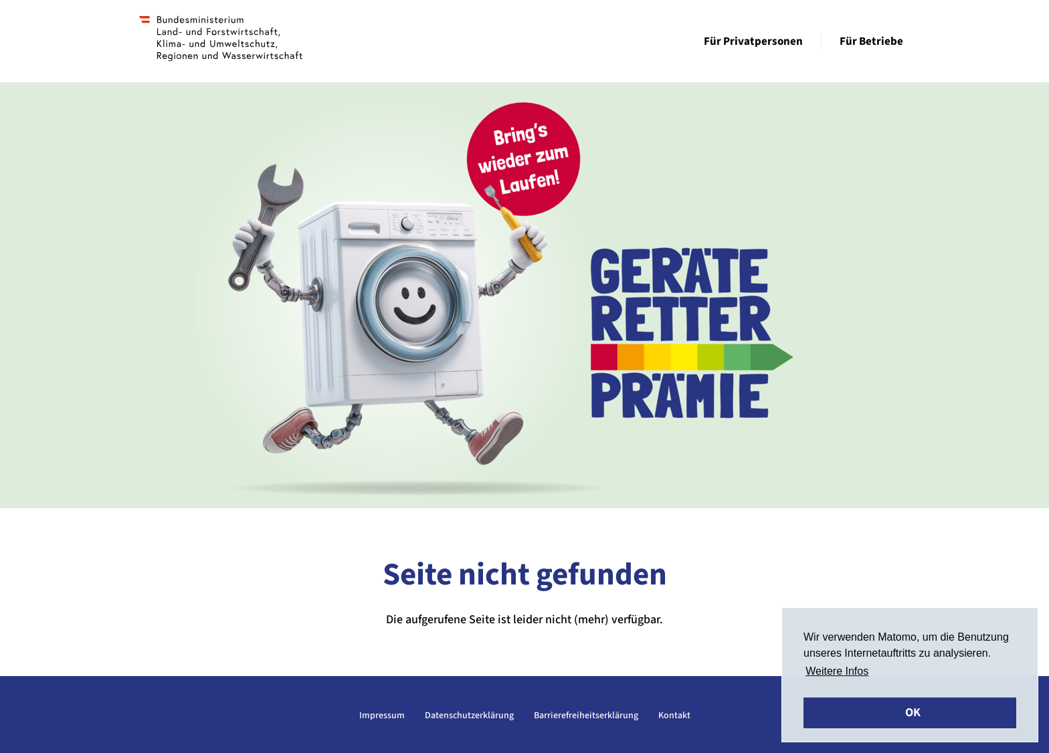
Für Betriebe (871, 41)
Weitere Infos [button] (836, 671)
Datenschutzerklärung (469, 715)
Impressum (382, 715)
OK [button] (913, 712)
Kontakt (674, 715)
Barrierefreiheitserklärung (586, 715)
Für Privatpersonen (753, 41)
